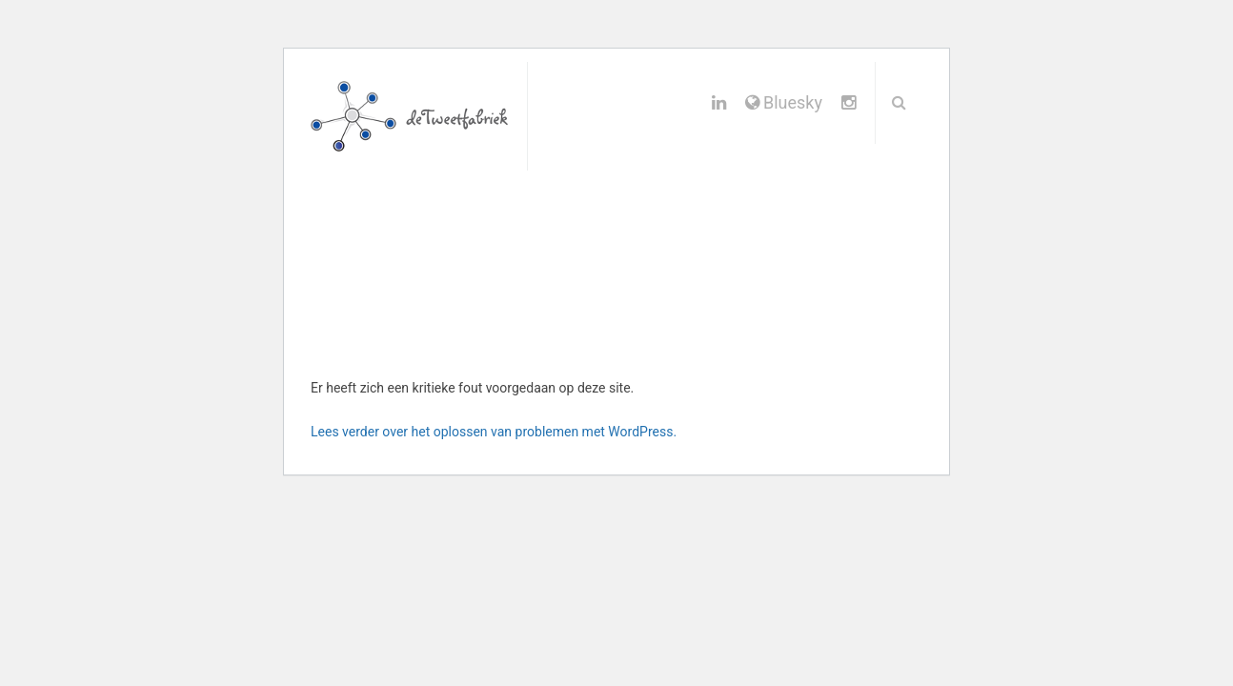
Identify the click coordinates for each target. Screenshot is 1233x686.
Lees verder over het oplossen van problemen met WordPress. (494, 431)
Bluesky (783, 102)
